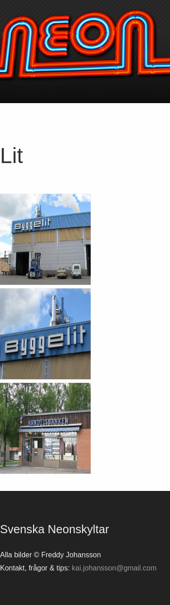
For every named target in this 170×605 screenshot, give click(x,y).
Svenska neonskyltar (85, 45)
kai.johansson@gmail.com (114, 568)
